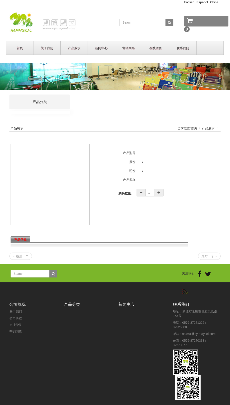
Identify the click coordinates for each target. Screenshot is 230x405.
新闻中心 (101, 48)
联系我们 (183, 48)
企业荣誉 (15, 325)
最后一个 (21, 256)
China (214, 2)
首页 (20, 48)
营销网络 (128, 48)
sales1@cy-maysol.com (199, 334)
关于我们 (47, 48)
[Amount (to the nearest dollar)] (150, 192)
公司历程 (15, 318)
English (189, 2)
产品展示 (74, 48)
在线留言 (155, 48)
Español (202, 2)
